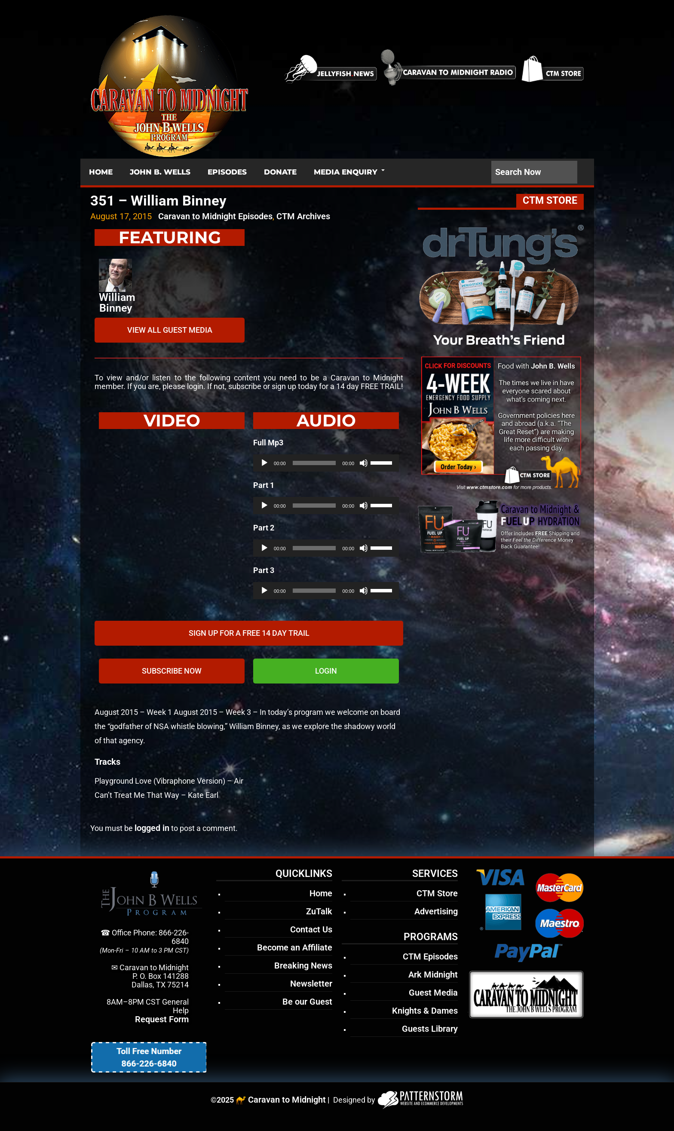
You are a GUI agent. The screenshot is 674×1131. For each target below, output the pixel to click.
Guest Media (433, 992)
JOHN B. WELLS (160, 172)
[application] (326, 463)
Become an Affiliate (294, 947)
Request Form (162, 1019)
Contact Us (311, 929)
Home (320, 893)
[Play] (264, 463)
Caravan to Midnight (287, 1099)
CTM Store (437, 893)
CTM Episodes (430, 956)
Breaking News (303, 965)
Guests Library (430, 1029)
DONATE (280, 172)
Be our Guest (307, 1001)
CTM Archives (303, 216)
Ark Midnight (433, 974)
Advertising (436, 911)
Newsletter (311, 983)
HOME (101, 172)
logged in (152, 828)
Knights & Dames (425, 1010)
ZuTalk (319, 911)
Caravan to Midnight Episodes (215, 216)
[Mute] (363, 463)
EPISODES (227, 172)
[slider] (314, 463)
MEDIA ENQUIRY (345, 172)
